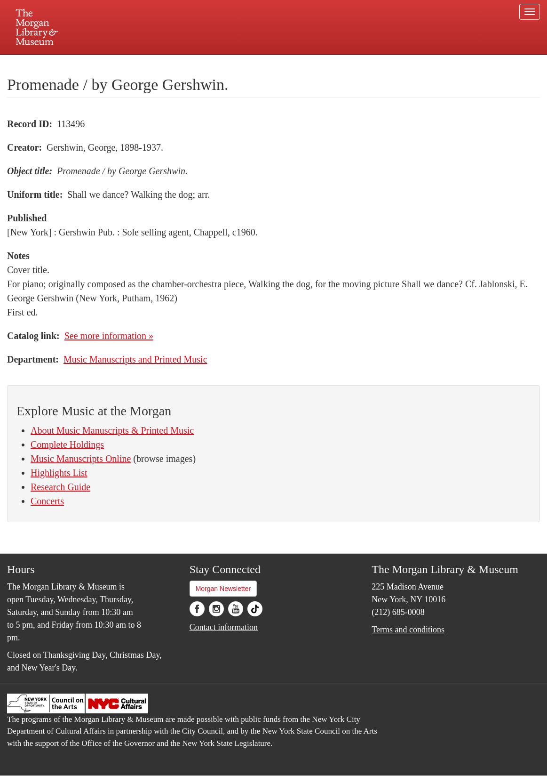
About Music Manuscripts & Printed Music (112, 430)
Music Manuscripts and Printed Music (135, 359)
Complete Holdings (67, 444)
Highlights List (59, 473)
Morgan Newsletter (223, 588)
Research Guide (60, 487)
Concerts (47, 501)
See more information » (108, 336)
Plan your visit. (161, 63)
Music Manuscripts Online (81, 458)
